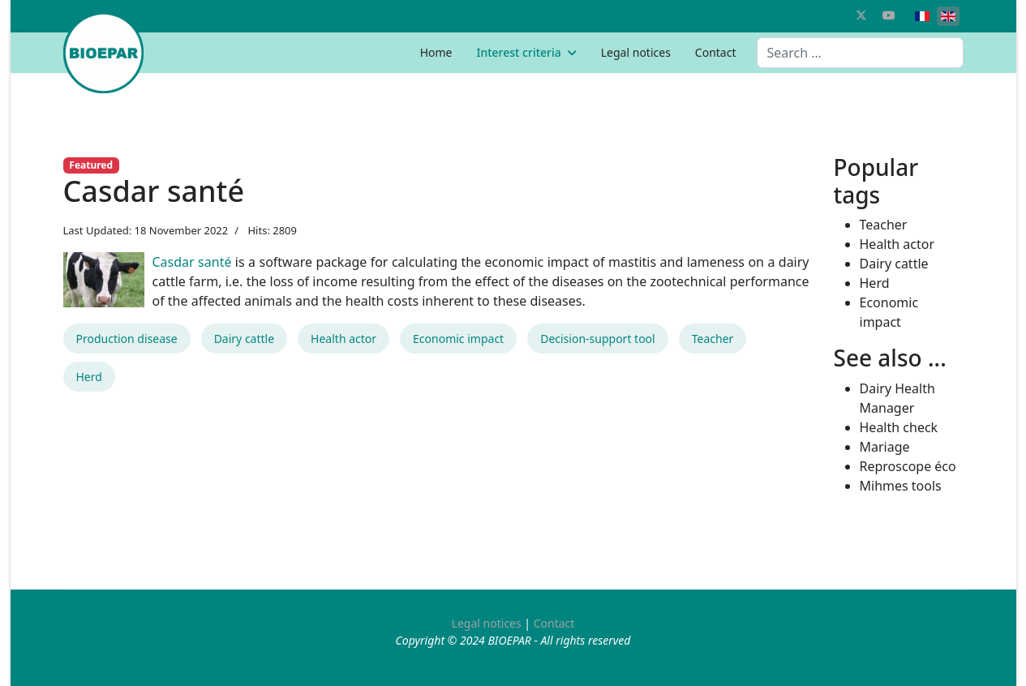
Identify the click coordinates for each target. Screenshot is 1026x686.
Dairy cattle (244, 338)
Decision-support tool (597, 338)
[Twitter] (861, 15)
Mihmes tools (901, 486)
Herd (89, 376)
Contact (715, 52)
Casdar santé (192, 262)
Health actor (343, 338)
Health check (899, 427)
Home (436, 52)
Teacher (713, 338)
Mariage (885, 447)
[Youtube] (888, 15)
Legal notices (636, 52)
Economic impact (458, 338)
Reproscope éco (908, 466)
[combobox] (860, 52)
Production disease (127, 338)
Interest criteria (518, 52)
